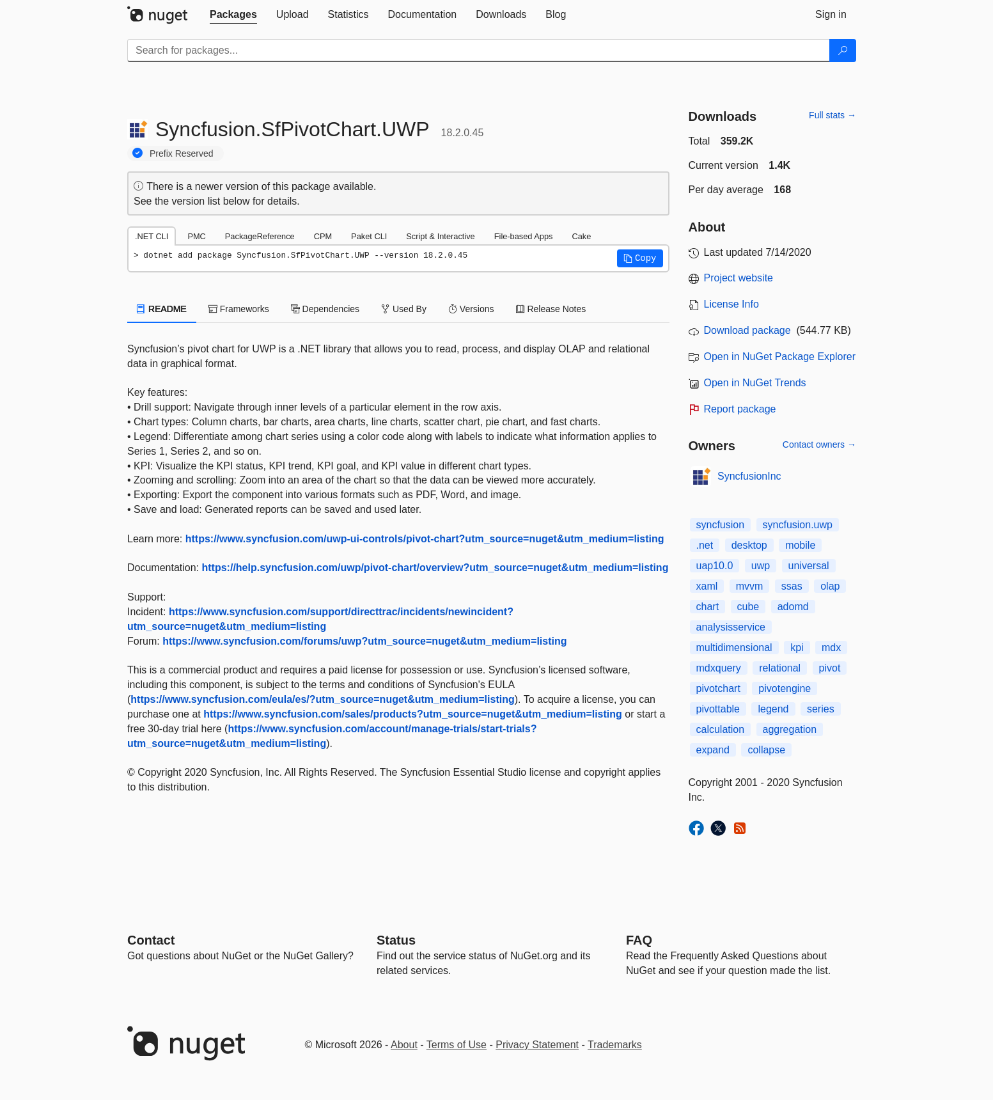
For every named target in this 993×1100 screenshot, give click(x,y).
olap (830, 586)
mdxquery (718, 668)
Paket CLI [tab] (369, 236)
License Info (731, 304)
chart (707, 606)
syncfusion (720, 524)
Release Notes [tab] (551, 308)
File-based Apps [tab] (523, 236)
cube (748, 606)
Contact (151, 940)
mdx (831, 647)
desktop (749, 545)
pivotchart (718, 688)
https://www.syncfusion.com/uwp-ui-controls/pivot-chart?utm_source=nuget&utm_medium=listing (424, 538)
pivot (830, 668)
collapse (766, 749)
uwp (760, 565)
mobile (800, 545)
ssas (791, 586)
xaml (707, 586)
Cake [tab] (581, 236)
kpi (796, 647)
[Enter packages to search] (478, 50)
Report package (740, 409)
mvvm (749, 586)
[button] (640, 258)
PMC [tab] (196, 236)
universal (808, 565)
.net (705, 545)
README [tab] (162, 308)
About (404, 1044)
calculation (720, 729)
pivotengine (784, 688)
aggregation (790, 729)
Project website (739, 277)
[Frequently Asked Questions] (639, 940)
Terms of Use (456, 1044)
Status (396, 940)
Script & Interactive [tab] (440, 236)
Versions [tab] (471, 308)
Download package (747, 330)
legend (773, 708)
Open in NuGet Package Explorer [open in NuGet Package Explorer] (780, 356)
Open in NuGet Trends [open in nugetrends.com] (755, 382)
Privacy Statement (537, 1044)
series (820, 708)
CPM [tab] (323, 236)
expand (713, 749)
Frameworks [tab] (238, 308)
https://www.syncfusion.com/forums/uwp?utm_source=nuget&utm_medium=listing (364, 641)
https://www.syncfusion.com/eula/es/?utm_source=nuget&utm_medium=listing (322, 699)
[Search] (842, 50)
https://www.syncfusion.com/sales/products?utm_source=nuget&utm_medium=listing (412, 714)
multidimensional (734, 647)
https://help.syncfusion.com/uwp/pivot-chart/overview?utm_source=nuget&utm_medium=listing (435, 567)
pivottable (718, 708)
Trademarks (615, 1044)
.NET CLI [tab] (151, 236)
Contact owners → (819, 444)
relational (780, 668)
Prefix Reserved (182, 153)
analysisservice (730, 627)
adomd (793, 606)
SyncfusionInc (749, 476)
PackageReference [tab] (260, 236)
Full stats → (832, 115)
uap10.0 (714, 565)
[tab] (233, 15)
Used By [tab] (403, 308)
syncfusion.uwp (798, 524)
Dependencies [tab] (325, 308)
